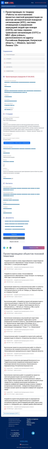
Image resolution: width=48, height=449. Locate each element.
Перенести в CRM (33, 247)
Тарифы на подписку (32, 419)
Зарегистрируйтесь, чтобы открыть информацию (16, 143)
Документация (14, 238)
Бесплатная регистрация (40, 2)
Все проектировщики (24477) (11, 413)
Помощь (29, 424)
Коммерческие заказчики (14, 419)
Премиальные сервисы (14, 424)
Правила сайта (31, 422)
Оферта (29, 421)
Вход (32, 2)
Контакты (8, 62)
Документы (9, 67)
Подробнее (14, 234)
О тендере (8, 58)
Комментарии (9, 71)
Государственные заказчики (15, 420)
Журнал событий (14, 241)
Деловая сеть (12, 426)
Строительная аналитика (14, 422)
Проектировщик (10, 54)
